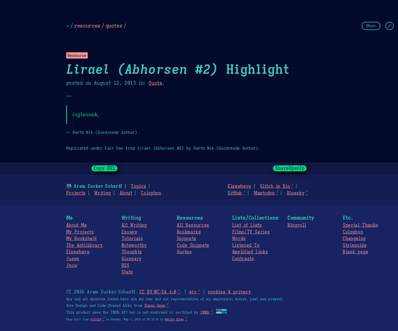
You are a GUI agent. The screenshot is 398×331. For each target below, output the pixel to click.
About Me (76, 225)
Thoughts (131, 252)
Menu (371, 25)
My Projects (80, 232)
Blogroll (296, 225)
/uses (72, 259)
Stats (127, 272)
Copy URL (105, 168)
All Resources (193, 225)
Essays (129, 232)
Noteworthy (134, 245)
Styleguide (355, 245)
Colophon (151, 193)
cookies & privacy (229, 292)
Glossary (131, 259)
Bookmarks (189, 232)
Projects (76, 193)
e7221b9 (95, 319)
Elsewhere (239, 186)
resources (87, 25)
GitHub (235, 193)
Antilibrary (84, 245)
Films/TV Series (251, 232)
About (126, 193)
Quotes (184, 252)
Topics (138, 186)
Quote (155, 83)
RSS (125, 265)
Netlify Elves (174, 319)
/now (71, 265)
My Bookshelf (81, 238)
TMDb (204, 312)
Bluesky (296, 193)
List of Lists (247, 225)
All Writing (134, 225)
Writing (102, 193)
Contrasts (243, 259)
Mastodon (264, 193)
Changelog (354, 238)
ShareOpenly (289, 168)
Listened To (246, 245)
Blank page (355, 252)
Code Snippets (193, 245)
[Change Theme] (389, 26)
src (193, 292)
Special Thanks (360, 225)
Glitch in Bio (275, 186)
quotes (113, 25)
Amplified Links (250, 252)
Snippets (186, 238)
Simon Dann (154, 305)
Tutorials (132, 238)
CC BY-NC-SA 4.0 (157, 292)
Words (239, 238)
